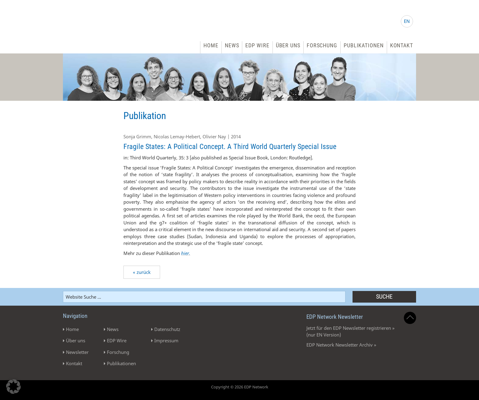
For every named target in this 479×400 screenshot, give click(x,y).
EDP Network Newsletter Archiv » (341, 345)
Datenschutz (167, 329)
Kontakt (401, 45)
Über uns (288, 45)
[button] (13, 386)
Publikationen (364, 45)
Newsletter (77, 352)
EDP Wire (257, 45)
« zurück (142, 272)
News (232, 45)
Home (210, 45)
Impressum (166, 340)
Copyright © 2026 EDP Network (239, 387)
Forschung (322, 45)
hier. (185, 253)
